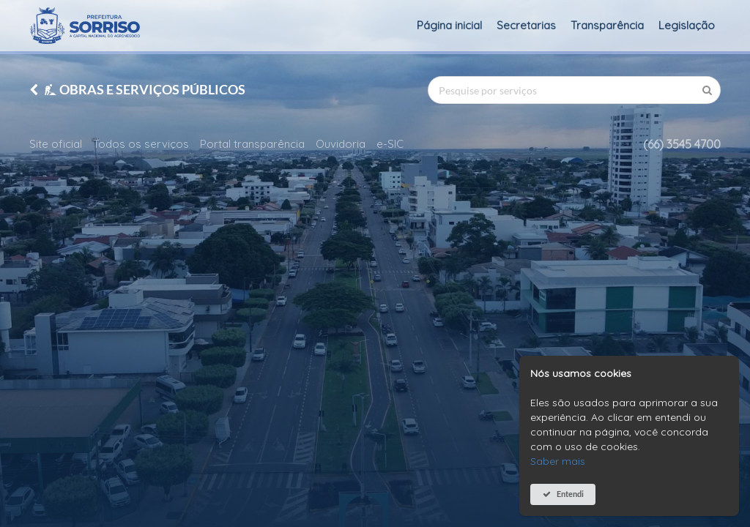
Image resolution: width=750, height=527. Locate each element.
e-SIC (390, 144)
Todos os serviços (141, 144)
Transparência (607, 25)
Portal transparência (252, 144)
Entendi (570, 493)
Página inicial (449, 25)
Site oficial (55, 144)
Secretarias (526, 25)
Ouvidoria (340, 144)
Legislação (686, 25)
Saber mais (557, 461)
